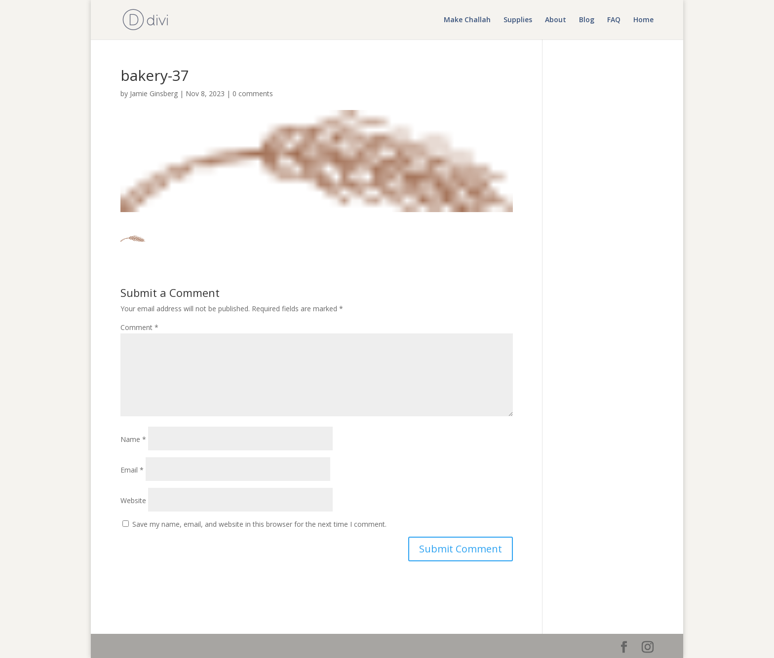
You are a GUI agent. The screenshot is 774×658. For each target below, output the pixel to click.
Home (643, 20)
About (555, 20)
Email (132, 470)
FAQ (613, 20)
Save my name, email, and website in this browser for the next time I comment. (259, 524)
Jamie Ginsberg (154, 93)
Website (133, 500)
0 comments (252, 93)
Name (133, 439)
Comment (139, 327)
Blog (586, 20)
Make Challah (467, 20)
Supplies (517, 20)
